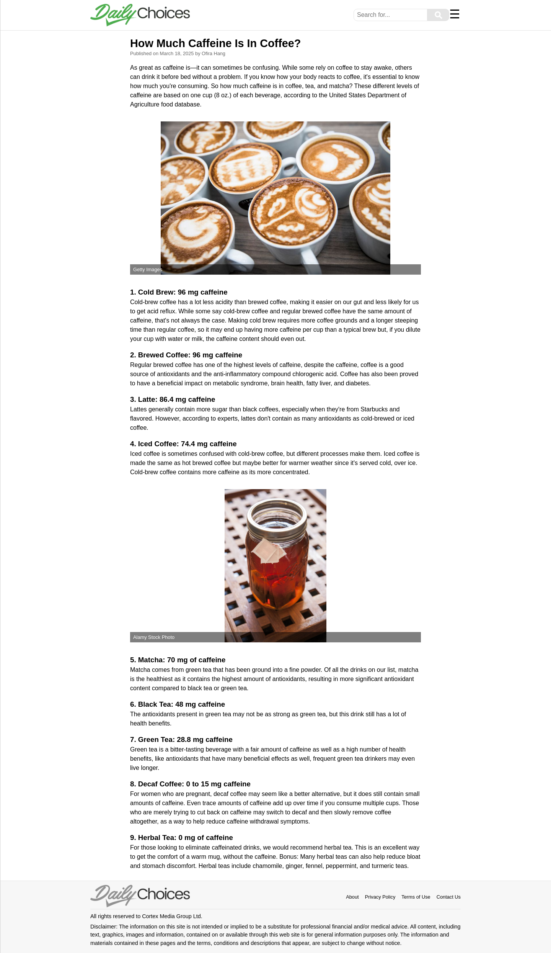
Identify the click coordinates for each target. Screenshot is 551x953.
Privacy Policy (380, 897)
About (352, 897)
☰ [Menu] (454, 14)
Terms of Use (415, 897)
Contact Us (449, 897)
